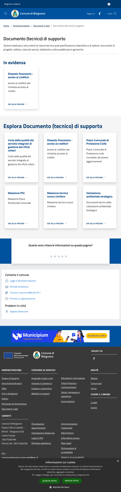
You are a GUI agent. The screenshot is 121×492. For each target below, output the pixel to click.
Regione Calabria (12, 4)
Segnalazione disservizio (43, 433)
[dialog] (60, 475)
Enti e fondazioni (10, 393)
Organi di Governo (10, 378)
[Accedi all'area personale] (109, 4)
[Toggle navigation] (5, 13)
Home (6, 25)
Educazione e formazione (73, 378)
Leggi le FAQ (37, 438)
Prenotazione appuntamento (38, 426)
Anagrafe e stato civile (42, 378)
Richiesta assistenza (41, 443)
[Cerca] (115, 13)
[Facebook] (98, 13)
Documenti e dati (41, 25)
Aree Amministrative (12, 383)
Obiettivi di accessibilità (72, 457)
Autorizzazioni (68, 401)
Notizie (94, 378)
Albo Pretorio (67, 433)
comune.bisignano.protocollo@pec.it (20, 457)
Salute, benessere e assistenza (70, 394)
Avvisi (94, 388)
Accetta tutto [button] (50, 481)
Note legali (66, 443)
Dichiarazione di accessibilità (68, 450)
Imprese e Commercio (41, 383)
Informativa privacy (70, 438)
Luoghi (94, 402)
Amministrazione (21, 25)
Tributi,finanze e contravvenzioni (69, 385)
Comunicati (96, 383)
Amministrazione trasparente (69, 426)
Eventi (94, 407)
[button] (60, 487)
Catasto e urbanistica (41, 388)
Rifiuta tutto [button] (72, 481)
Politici (5, 398)
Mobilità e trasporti (40, 393)
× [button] (118, 461)
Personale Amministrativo (14, 403)
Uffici (4, 388)
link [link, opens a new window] (87, 475)
